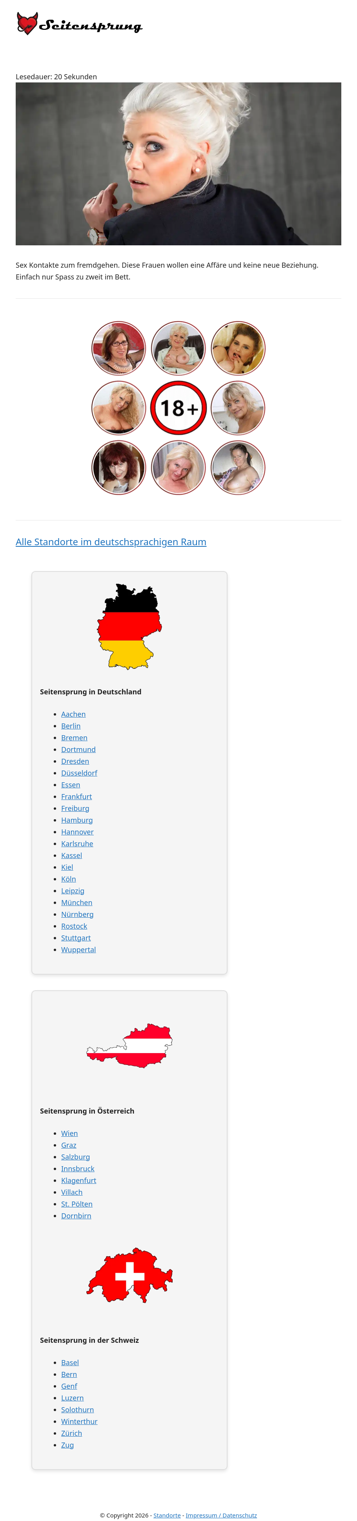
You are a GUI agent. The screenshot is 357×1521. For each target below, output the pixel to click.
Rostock (74, 926)
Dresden (75, 761)
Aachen (73, 714)
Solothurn (77, 1409)
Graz (68, 1145)
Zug (67, 1445)
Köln (68, 879)
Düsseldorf (79, 773)
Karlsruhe (77, 843)
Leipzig (72, 890)
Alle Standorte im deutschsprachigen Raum (111, 541)
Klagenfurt (78, 1180)
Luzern (72, 1397)
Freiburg (75, 808)
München (77, 902)
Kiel (67, 867)
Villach (72, 1192)
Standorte (167, 1515)
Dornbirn (76, 1215)
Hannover (77, 831)
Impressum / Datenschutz (221, 1515)
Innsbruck (78, 1168)
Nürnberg (77, 914)
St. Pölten (77, 1204)
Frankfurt (76, 796)
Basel (70, 1362)
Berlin (71, 725)
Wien (69, 1133)
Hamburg (77, 820)
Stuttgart (76, 937)
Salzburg (75, 1156)
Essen (70, 784)
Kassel (71, 855)
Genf (69, 1386)
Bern (69, 1374)
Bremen (74, 737)
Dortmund (78, 749)
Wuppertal (78, 949)
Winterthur (79, 1421)
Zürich (71, 1433)
